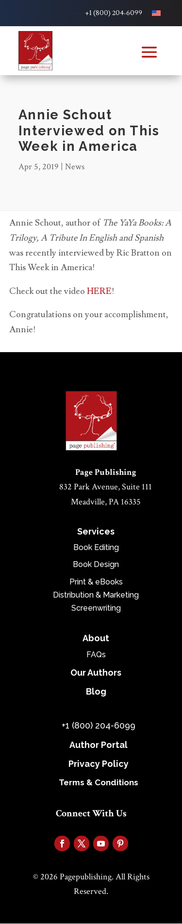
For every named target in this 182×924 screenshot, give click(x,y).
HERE (99, 291)
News (74, 166)
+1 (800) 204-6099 (113, 13)
